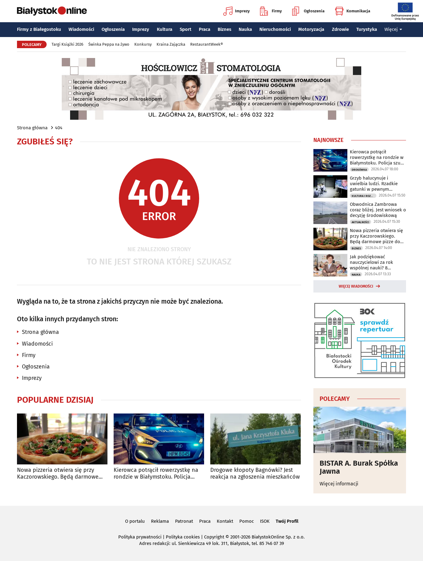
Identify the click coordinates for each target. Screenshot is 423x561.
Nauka (245, 29)
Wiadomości (81, 29)
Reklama (160, 521)
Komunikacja (352, 11)
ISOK (265, 521)
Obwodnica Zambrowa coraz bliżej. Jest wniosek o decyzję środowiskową (378, 210)
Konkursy (143, 44)
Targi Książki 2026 (67, 44)
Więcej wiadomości (356, 286)
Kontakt (225, 521)
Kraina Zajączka (171, 44)
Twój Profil (287, 521)
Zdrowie (340, 29)
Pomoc (246, 521)
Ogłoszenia (308, 11)
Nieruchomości (275, 29)
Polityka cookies (183, 537)
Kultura (164, 29)
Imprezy (236, 11)
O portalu (135, 521)
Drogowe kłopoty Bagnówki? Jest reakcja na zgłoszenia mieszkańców (255, 473)
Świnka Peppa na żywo (108, 44)
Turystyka (366, 29)
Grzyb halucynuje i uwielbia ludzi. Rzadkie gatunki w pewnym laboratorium (374, 183)
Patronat (184, 521)
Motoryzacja (311, 29)
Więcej (393, 29)
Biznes (224, 29)
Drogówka (359, 169)
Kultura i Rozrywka (364, 195)
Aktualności (360, 222)
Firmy (271, 11)
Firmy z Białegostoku (39, 29)
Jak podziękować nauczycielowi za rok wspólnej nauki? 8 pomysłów (371, 262)
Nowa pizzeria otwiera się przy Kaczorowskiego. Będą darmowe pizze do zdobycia (57, 473)
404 (58, 128)
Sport (185, 29)
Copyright (214, 537)
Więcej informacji (339, 484)
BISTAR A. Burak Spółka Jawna (359, 467)
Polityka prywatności (139, 537)
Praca (204, 29)
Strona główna (32, 128)
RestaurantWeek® (206, 44)
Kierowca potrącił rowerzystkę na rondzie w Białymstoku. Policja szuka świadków (156, 473)
